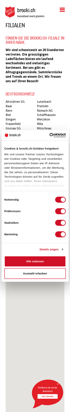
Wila (40, 124)
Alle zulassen (35, 261)
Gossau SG (13, 128)
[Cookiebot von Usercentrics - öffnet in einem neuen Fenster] (50, 135)
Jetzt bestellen (48, 396)
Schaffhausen (46, 115)
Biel (8, 115)
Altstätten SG (15, 101)
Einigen (11, 119)
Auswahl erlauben (35, 273)
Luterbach (44, 101)
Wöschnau (44, 128)
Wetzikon (43, 119)
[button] (57, 327)
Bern (9, 110)
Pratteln (42, 106)
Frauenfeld (13, 124)
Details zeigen (49, 249)
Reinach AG (45, 110)
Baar (9, 106)
